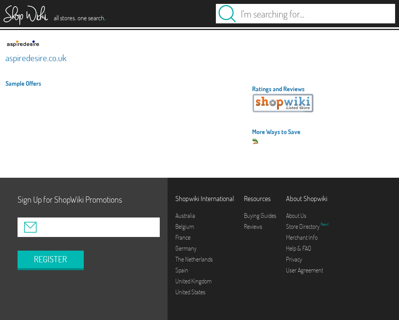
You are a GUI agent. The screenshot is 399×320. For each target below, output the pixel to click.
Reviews (253, 226)
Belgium (184, 226)
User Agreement (304, 270)
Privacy (294, 259)
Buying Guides (260, 215)
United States (190, 292)
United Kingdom (193, 281)
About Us (296, 215)
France (183, 237)
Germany (185, 248)
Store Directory (303, 226)
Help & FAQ (298, 248)
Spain (181, 270)
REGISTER (50, 259)
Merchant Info (302, 237)
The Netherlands (194, 259)
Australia (185, 215)
